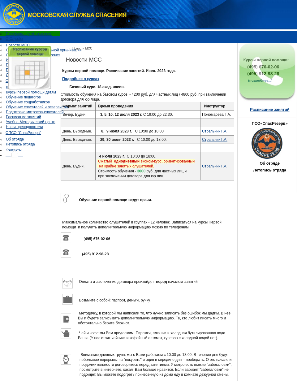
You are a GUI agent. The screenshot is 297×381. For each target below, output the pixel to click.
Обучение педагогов (23, 97)
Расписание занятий (23, 117)
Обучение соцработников (28, 102)
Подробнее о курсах (80, 79)
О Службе (14, 39)
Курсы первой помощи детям (31, 92)
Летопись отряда (20, 144)
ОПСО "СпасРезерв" (23, 133)
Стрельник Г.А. (214, 131)
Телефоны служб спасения (29, 34)
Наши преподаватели (24, 127)
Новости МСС (18, 45)
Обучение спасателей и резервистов (37, 107)
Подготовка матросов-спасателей (35, 112)
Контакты (14, 150)
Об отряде (15, 139)
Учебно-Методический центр (30, 122)
